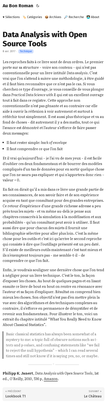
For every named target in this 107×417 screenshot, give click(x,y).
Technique (26, 51)
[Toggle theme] (38, 5)
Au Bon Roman (18, 5)
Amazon (51, 378)
